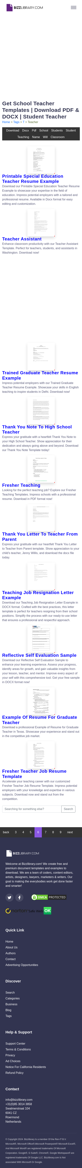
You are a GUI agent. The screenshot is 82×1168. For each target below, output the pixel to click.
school (43, 130)
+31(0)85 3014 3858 (18, 1104)
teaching (23, 137)
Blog (8, 1010)
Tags (16, 122)
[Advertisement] (41, 56)
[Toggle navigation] (74, 7)
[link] (9, 897)
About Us (11, 947)
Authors (10, 953)
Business (11, 1004)
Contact (10, 959)
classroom (57, 137)
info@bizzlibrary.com (19, 1099)
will (45, 137)
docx (25, 130)
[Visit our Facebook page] (19, 898)
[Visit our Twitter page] (9, 898)
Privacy (10, 1055)
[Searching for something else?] (32, 809)
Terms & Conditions (18, 1049)
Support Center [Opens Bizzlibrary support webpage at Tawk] (15, 1043)
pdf (34, 130)
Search (68, 809)
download (12, 130)
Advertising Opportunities (21, 965)
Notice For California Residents (25, 1067)
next (70, 832)
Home (6, 122)
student (71, 130)
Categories (12, 998)
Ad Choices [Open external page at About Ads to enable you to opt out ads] (12, 1061)
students (57, 130)
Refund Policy (14, 1072)
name (36, 137)
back (6, 832)
